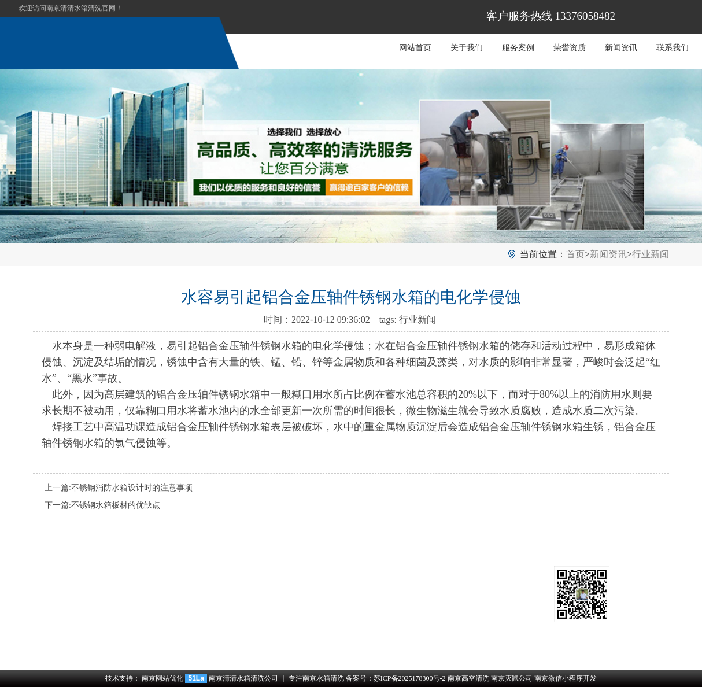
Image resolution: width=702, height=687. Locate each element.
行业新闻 (650, 254)
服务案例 (518, 47)
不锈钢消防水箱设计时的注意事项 (132, 487)
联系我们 (672, 47)
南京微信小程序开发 (565, 678)
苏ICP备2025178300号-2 (410, 678)
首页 (575, 254)
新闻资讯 (621, 47)
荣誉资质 (569, 47)
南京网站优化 (162, 678)
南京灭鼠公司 (512, 678)
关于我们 (466, 47)
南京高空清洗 (468, 678)
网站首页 (415, 47)
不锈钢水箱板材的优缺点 (115, 505)
